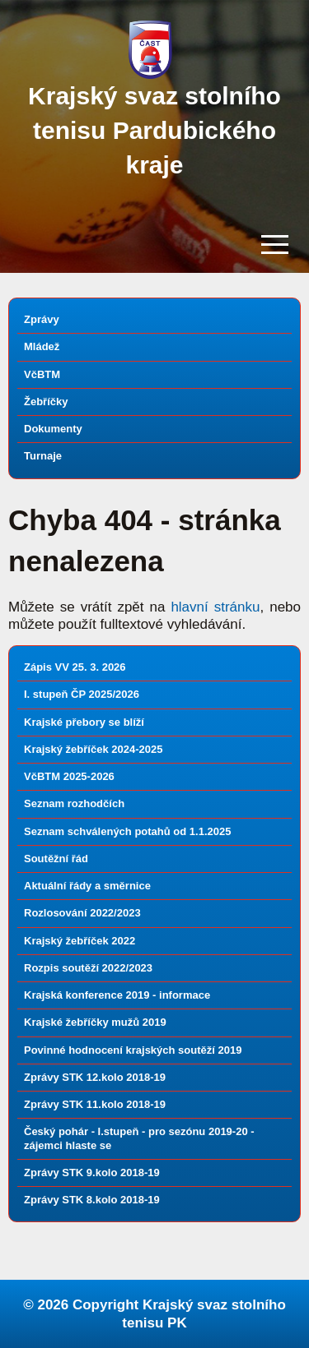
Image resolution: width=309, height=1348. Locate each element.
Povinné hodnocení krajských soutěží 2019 (132, 1050)
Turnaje (43, 456)
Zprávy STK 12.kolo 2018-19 (95, 1077)
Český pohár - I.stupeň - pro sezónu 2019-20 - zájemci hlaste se (139, 1138)
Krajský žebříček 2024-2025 (93, 749)
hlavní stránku (215, 607)
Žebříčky (46, 401)
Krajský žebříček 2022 (79, 941)
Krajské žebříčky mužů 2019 (95, 1022)
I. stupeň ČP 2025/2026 (81, 694)
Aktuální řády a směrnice (87, 885)
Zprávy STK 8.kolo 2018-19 (92, 1199)
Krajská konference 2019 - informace (117, 995)
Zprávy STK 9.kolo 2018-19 (92, 1172)
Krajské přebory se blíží (84, 722)
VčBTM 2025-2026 (69, 776)
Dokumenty (53, 428)
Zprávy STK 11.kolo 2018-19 (95, 1104)
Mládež (41, 346)
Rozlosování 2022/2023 (82, 913)
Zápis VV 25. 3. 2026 (75, 667)
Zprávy (41, 319)
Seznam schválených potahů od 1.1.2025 (127, 831)
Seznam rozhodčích (74, 803)
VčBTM (42, 374)
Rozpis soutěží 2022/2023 (88, 968)
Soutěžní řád (56, 858)
